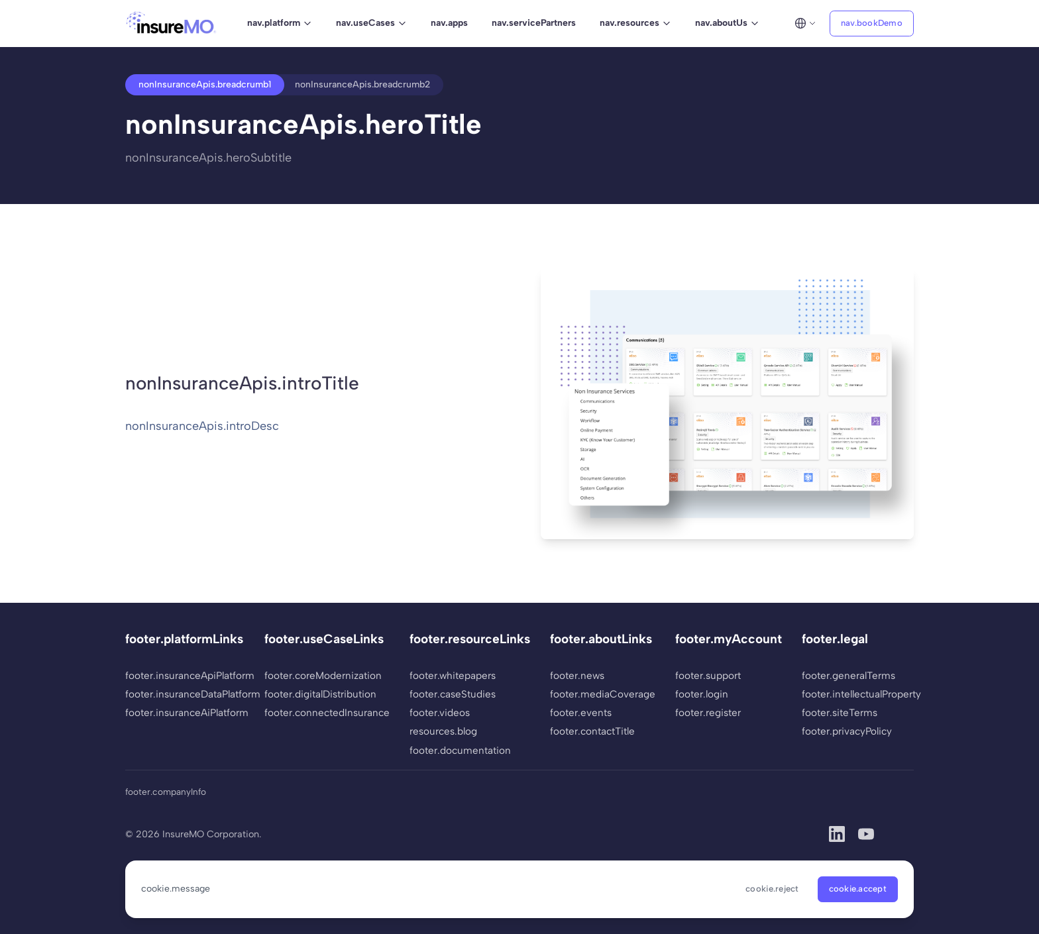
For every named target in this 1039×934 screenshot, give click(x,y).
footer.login (701, 694)
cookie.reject (771, 889)
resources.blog (443, 731)
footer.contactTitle (592, 731)
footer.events (581, 713)
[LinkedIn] (837, 834)
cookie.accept (858, 889)
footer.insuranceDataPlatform (185, 694)
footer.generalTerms (848, 676)
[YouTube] (866, 834)
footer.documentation (460, 750)
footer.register (708, 713)
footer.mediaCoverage (602, 694)
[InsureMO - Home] (171, 23)
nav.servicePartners (534, 22)
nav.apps (449, 22)
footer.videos (440, 713)
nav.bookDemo (871, 23)
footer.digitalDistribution (320, 694)
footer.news (577, 676)
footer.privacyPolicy (847, 731)
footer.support (708, 676)
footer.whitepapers (453, 676)
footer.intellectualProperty (861, 694)
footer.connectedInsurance (327, 713)
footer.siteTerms (839, 713)
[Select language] (805, 23)
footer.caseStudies (453, 694)
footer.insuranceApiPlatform (185, 676)
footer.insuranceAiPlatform (185, 713)
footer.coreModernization (323, 676)
